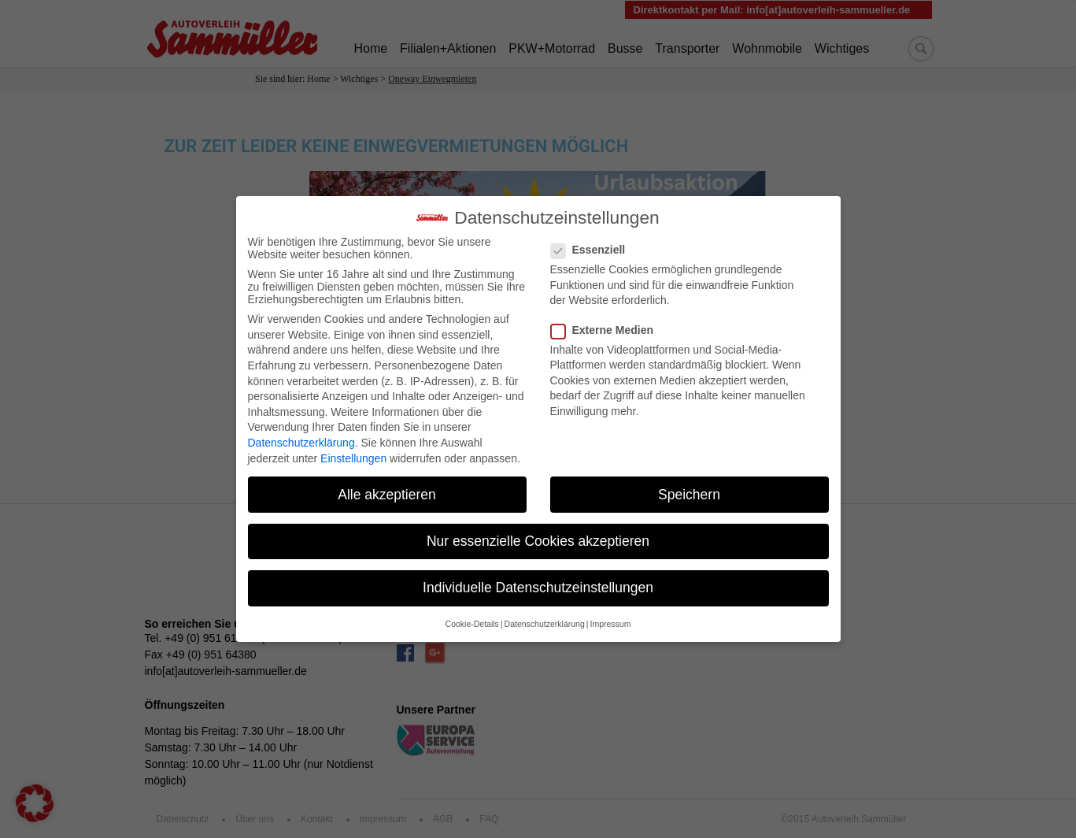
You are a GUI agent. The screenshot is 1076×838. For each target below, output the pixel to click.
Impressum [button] (610, 612)
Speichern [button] (689, 483)
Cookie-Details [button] (472, 612)
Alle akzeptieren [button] (387, 483)
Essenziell (593, 238)
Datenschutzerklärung (301, 431)
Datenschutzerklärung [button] (545, 612)
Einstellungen (353, 447)
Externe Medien (607, 319)
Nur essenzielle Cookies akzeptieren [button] (538, 530)
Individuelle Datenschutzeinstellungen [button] (538, 576)
